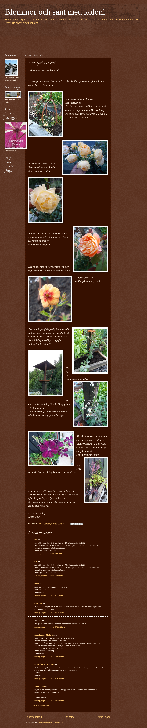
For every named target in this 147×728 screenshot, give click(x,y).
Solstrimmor (39, 686)
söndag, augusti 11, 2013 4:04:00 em (49, 701)
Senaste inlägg (33, 717)
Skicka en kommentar (40, 706)
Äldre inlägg (104, 717)
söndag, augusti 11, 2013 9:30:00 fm (48, 554)
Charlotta (38, 603)
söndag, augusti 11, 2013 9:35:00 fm (48, 595)
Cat (35, 540)
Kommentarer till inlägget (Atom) (52, 722)
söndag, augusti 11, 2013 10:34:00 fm (49, 613)
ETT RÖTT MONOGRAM (44, 664)
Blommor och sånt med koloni (55, 11)
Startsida (69, 717)
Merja (36, 584)
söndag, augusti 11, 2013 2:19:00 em (49, 679)
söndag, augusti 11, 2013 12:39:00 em (49, 627)
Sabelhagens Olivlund (43, 635)
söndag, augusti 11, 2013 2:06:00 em (49, 657)
